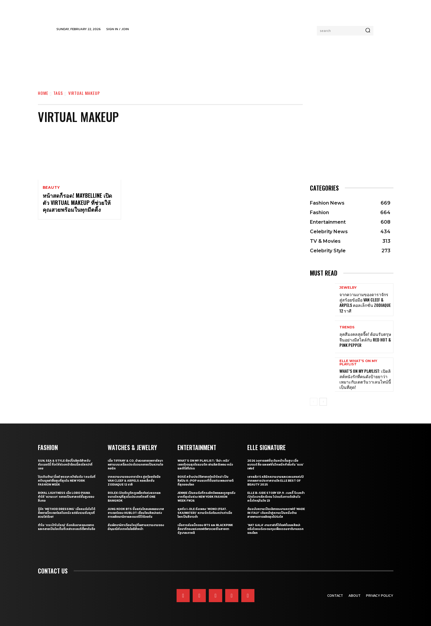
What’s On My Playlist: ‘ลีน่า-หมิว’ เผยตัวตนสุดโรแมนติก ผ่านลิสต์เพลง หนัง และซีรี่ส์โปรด (205, 464)
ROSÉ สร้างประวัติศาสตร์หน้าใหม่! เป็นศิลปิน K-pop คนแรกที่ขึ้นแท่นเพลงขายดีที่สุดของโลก (205, 480)
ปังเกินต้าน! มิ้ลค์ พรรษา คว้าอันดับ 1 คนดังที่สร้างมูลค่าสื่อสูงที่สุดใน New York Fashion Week (66, 480)
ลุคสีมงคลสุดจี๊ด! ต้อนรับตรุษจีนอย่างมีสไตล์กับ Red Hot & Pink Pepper (365, 339)
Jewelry (348, 287)
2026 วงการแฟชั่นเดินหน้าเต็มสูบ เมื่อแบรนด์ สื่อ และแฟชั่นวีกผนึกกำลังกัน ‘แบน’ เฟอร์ (275, 464)
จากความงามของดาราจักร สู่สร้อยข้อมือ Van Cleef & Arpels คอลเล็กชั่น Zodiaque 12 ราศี (365, 302)
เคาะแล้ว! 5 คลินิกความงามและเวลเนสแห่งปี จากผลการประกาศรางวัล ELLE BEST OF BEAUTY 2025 (275, 480)
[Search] (367, 30)
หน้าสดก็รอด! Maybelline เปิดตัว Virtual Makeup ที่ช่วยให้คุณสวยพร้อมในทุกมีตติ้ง (77, 203)
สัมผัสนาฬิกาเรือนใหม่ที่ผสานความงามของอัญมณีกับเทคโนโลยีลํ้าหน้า (136, 527)
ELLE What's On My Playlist (358, 362)
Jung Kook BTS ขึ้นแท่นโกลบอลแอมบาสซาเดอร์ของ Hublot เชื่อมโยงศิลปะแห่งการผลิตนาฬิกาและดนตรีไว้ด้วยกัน (136, 513)
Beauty (51, 187)
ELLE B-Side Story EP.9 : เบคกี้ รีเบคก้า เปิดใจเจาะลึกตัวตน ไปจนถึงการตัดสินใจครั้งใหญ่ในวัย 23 (276, 497)
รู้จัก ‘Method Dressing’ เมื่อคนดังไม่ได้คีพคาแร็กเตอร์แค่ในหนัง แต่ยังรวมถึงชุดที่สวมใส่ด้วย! (66, 513)
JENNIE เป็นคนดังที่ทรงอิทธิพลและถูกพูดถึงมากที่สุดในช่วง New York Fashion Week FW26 (206, 497)
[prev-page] (313, 402)
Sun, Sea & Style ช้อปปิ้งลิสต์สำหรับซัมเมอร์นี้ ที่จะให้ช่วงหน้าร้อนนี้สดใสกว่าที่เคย (65, 464)
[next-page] (323, 402)
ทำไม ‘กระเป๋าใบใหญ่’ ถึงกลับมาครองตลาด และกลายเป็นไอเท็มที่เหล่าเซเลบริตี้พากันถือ (66, 527)
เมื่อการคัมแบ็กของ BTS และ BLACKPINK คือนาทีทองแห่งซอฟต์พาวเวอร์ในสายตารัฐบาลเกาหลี (205, 529)
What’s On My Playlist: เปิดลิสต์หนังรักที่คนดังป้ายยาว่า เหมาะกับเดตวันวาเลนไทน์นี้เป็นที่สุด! (365, 379)
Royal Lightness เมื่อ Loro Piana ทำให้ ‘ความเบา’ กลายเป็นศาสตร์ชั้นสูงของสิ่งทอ (66, 497)
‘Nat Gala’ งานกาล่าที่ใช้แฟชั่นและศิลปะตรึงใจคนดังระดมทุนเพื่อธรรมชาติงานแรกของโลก (275, 529)
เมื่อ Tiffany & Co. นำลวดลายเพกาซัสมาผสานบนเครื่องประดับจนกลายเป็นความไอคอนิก (135, 464)
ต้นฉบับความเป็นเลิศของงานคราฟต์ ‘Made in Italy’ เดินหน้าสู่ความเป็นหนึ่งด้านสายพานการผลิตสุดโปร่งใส (276, 513)
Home (43, 93)
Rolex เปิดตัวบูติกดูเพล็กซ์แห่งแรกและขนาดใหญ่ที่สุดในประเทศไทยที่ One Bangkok (134, 497)
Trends (347, 327)
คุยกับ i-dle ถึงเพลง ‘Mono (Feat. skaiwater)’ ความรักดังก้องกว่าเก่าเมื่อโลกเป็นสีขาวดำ (204, 513)
